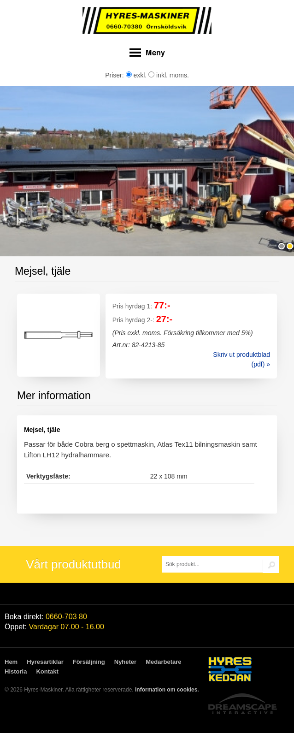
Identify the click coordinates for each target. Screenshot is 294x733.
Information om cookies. (167, 689)
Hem (11, 661)
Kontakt (47, 671)
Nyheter (125, 661)
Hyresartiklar (45, 661)
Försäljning (89, 661)
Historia (16, 671)
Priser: (115, 75)
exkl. (136, 75)
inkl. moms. (168, 75)
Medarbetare (163, 661)
